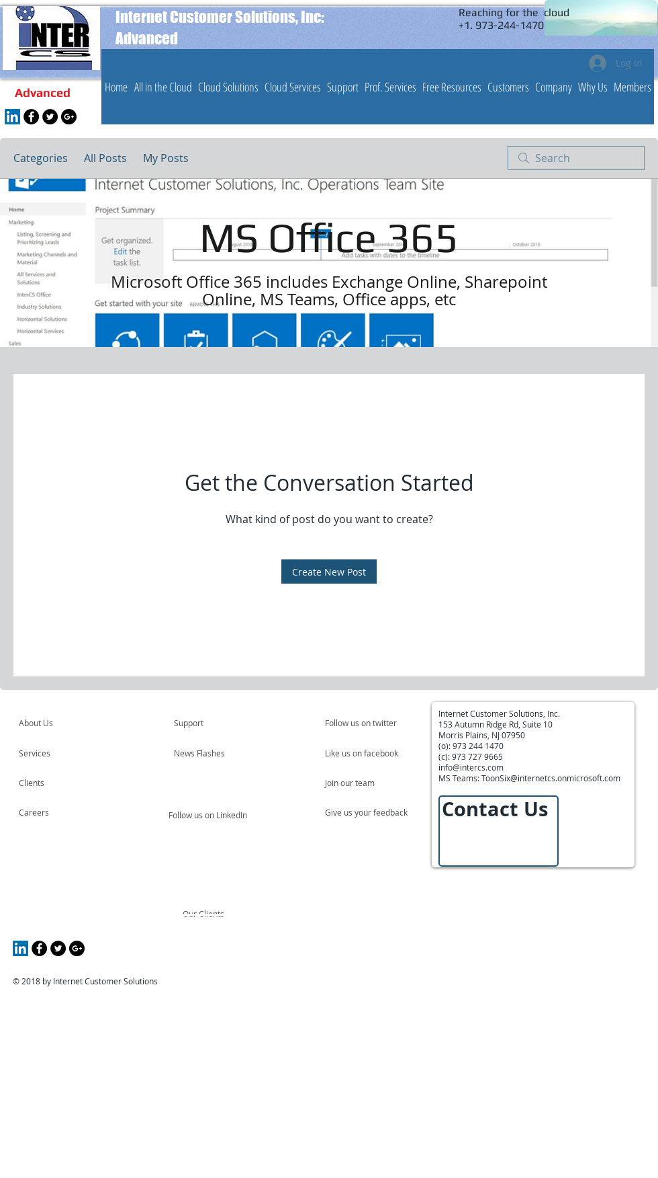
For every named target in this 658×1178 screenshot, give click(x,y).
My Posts (166, 158)
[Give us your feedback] (373, 812)
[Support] (206, 723)
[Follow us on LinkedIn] (209, 815)
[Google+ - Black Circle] (69, 116)
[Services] (57, 753)
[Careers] (55, 812)
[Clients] (55, 783)
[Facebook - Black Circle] (31, 116)
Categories (40, 158)
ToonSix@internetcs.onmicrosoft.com (550, 778)
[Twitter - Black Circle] (50, 116)
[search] (576, 158)
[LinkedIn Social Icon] (12, 116)
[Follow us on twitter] (362, 723)
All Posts (105, 158)
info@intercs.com (471, 767)
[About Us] (70, 723)
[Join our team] (361, 783)
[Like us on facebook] (365, 753)
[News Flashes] (212, 753)
